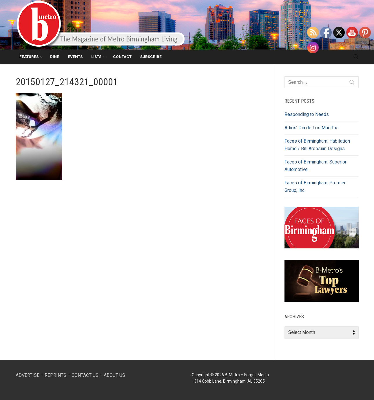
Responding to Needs (306, 114)
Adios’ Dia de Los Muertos (311, 127)
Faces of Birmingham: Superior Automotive (315, 165)
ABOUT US (114, 375)
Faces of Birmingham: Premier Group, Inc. (315, 186)
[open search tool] (356, 56)
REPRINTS (55, 375)
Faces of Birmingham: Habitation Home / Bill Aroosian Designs (317, 144)
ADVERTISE (27, 375)
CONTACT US (85, 375)
